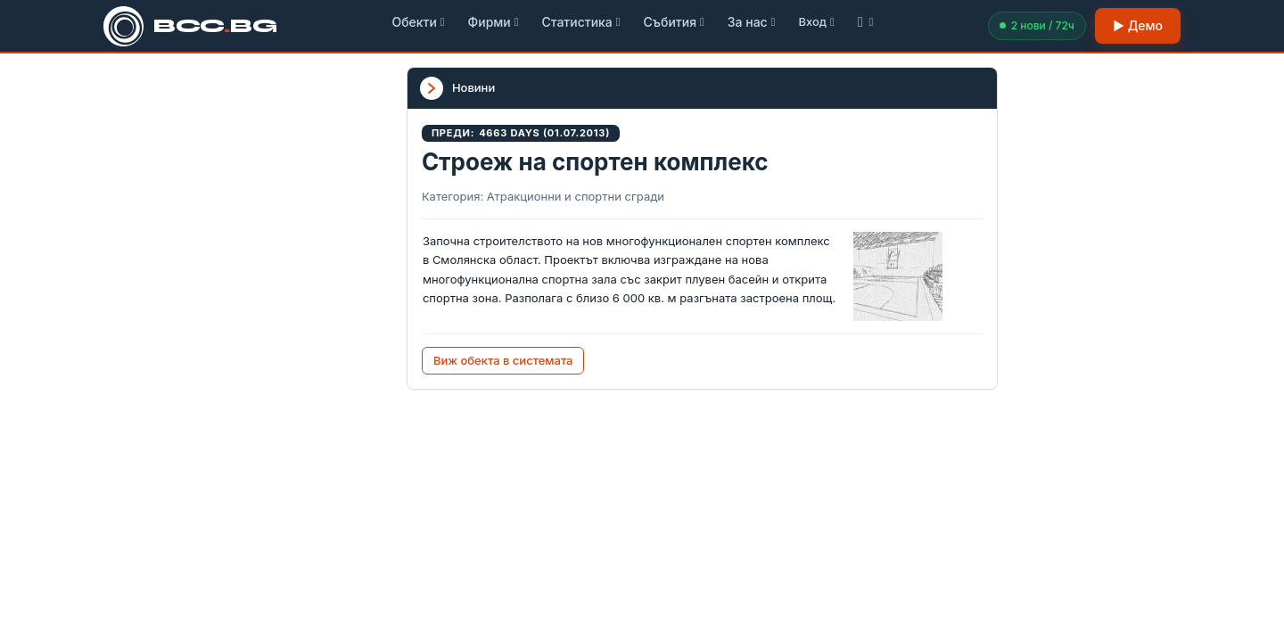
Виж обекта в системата (503, 360)
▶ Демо (1138, 25)
